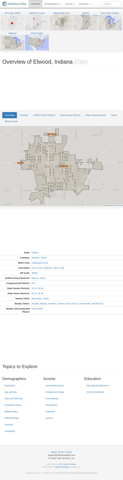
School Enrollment (95, 392)
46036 (35, 273)
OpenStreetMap (62, 467)
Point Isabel (37, 308)
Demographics (53, 4)
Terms (61, 452)
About (54, 452)
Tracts (114, 115)
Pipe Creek (58, 268)
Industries (50, 411)
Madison (36, 257)
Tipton (44, 257)
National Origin (12, 418)
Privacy (68, 452)
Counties (24, 115)
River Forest (72, 303)
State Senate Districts (95, 115)
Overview (35, 4)
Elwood (35, 278)
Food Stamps (52, 398)
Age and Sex (11, 392)
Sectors (49, 418)
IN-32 (34, 293)
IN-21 (34, 288)
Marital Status (11, 411)
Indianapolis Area (40, 263)
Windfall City (98, 303)
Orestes (61, 303)
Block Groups (11, 121)
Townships (10, 115)
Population (10, 385)
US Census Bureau (67, 464)
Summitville (84, 303)
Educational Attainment (98, 385)
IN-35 (40, 293)
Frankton (52, 303)
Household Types (13, 405)
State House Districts (70, 115)
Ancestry (9, 424)
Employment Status (55, 392)
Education (85, 4)
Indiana (35, 252)
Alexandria (37, 298)
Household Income (55, 385)
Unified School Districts (44, 115)
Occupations (52, 405)
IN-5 (34, 283)
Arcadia (35, 303)
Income (70, 4)
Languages (10, 431)
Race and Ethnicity (14, 398)
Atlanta (43, 303)
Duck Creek (37, 268)
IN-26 (40, 288)
